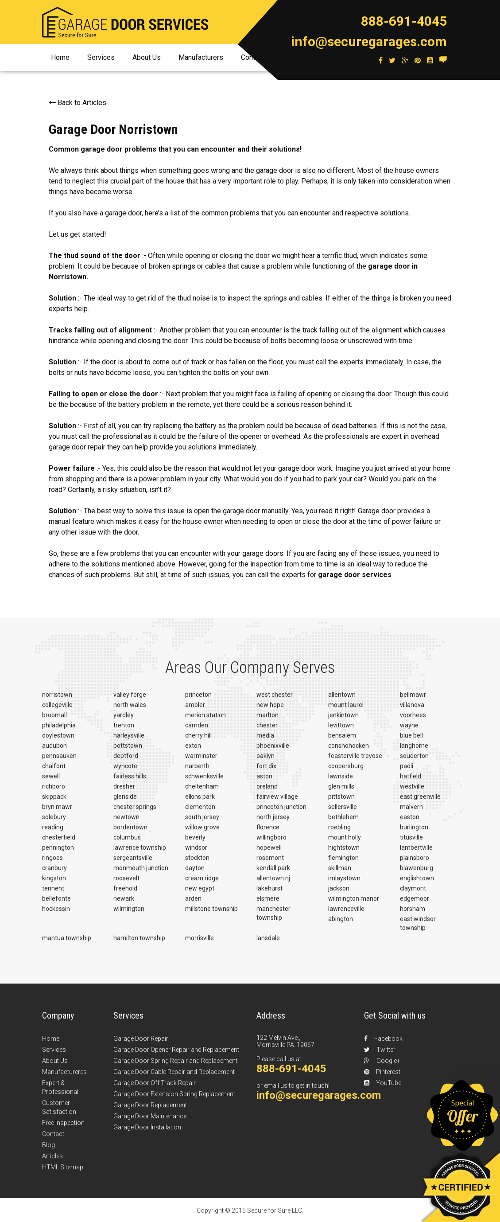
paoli (406, 771)
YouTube (382, 1088)
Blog (48, 1150)
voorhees (413, 720)
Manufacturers (200, 57)
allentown (342, 700)
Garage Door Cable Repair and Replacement (174, 1077)
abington (340, 924)
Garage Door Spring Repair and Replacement (175, 1066)
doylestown (58, 741)
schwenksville (204, 781)
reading (52, 832)
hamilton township (139, 943)
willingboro (271, 843)
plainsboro (414, 863)
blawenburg (416, 873)
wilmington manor (353, 904)
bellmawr (413, 700)
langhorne (414, 751)
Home (60, 57)
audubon (54, 751)
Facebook (383, 1044)
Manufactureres (64, 1077)
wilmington (128, 914)
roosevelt (126, 883)
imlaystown (344, 883)
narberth (197, 771)
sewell (51, 781)
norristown (57, 700)
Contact (53, 1139)
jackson (338, 894)
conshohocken (348, 751)
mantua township (66, 943)
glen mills (341, 792)
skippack (54, 802)
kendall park (273, 873)
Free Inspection (63, 1128)
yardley (123, 720)
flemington (343, 863)
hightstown (344, 853)
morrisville (199, 943)
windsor (196, 853)
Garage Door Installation (147, 1132)
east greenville (420, 802)
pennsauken (59, 761)
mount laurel (346, 710)
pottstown (127, 751)
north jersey (273, 822)
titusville (411, 843)
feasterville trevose (355, 761)
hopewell (269, 853)
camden (196, 730)
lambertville (416, 853)
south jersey (202, 822)
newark (123, 904)
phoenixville (272, 751)
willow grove (202, 832)
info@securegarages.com (369, 41)
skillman (339, 873)
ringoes (52, 863)
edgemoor (414, 904)
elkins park (200, 802)
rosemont (270, 863)
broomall (54, 720)
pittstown (341, 802)
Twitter (379, 1055)
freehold (125, 894)
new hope (270, 710)
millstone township (211, 914)
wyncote (125, 771)
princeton (198, 700)
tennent (53, 894)
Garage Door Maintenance (149, 1121)
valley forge (129, 700)
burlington (414, 832)
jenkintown (343, 720)
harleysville (128, 741)
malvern (411, 812)
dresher (124, 792)
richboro (53, 792)
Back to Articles (77, 102)
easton (409, 822)
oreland (267, 792)
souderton (414, 761)
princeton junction (281, 812)
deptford (125, 761)
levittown (341, 730)
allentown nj (273, 883)
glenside (125, 802)
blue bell (411, 741)
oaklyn (265, 761)
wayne (409, 730)
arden (193, 904)
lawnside (340, 781)
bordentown (130, 832)
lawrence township (139, 853)
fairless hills (129, 781)
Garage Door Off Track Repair (154, 1088)
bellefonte (56, 904)
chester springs (134, 812)
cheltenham (202, 792)
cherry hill (198, 741)
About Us (146, 57)
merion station (205, 720)
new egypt (199, 894)
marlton (267, 720)
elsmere (267, 904)
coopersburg (346, 771)
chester (267, 730)
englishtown (417, 883)
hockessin (56, 914)
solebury (54, 822)
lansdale (268, 943)
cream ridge (202, 883)
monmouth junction (140, 873)
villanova (412, 710)
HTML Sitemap (62, 1172)
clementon (200, 812)
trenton (123, 730)
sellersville (342, 812)
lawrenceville (346, 914)
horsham (412, 914)
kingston (54, 883)
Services (101, 57)
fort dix (266, 771)
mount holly (344, 843)
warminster (201, 761)
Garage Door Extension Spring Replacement (174, 1099)
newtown (126, 822)
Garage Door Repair (140, 1044)
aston (264, 781)
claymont (413, 894)
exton (193, 751)
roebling (339, 832)
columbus (127, 843)
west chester (274, 700)
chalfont (54, 771)
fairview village (277, 802)
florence (267, 832)
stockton (197, 863)
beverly (195, 843)
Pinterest (382, 1077)
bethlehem (343, 822)
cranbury (54, 873)
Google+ (382, 1066)
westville (412, 792)
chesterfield (58, 843)
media (265, 741)
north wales (129, 710)
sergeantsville (132, 863)
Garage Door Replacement (150, 1110)
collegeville (57, 710)
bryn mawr (57, 812)
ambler (195, 710)
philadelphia (59, 730)
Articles (52, 1161)
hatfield (410, 781)
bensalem (342, 741)
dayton (195, 873)
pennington (58, 853)
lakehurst (269, 894)
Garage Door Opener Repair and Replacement (176, 1055)
